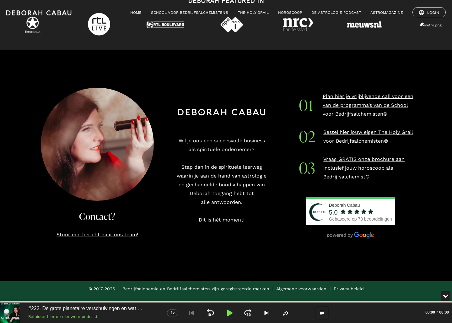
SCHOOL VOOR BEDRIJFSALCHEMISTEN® (190, 12)
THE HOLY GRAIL (253, 12)
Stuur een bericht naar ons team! (97, 235)
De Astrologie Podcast (336, 12)
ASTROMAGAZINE (386, 12)
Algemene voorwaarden (301, 288)
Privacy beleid (349, 288)
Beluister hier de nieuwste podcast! (63, 316)
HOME (136, 12)
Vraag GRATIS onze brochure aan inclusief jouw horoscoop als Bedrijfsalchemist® (364, 168)
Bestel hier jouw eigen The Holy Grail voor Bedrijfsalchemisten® (368, 136)
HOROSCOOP (290, 12)
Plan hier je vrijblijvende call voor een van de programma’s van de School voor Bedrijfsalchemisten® (368, 105)
